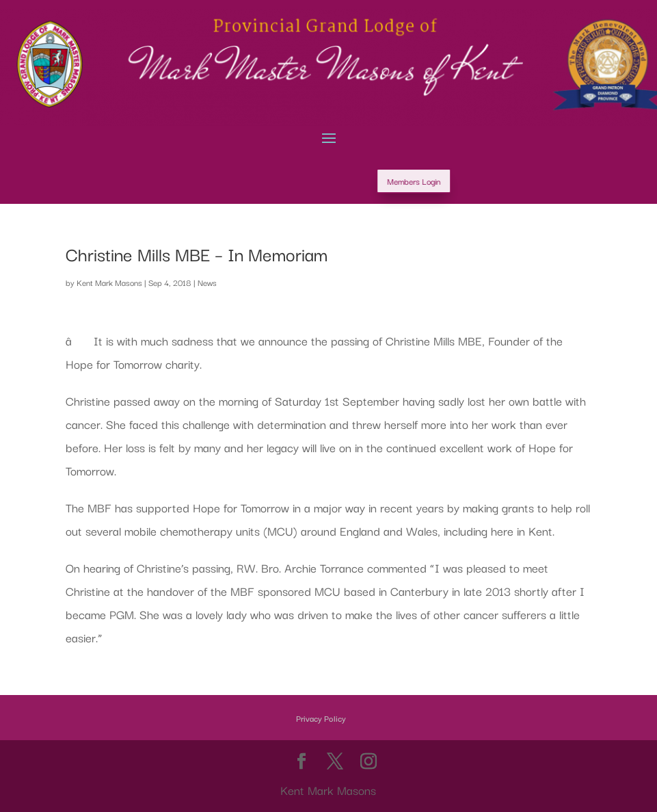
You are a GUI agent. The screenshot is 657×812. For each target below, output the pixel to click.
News (207, 282)
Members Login (465, 180)
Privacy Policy (321, 717)
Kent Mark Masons (109, 282)
